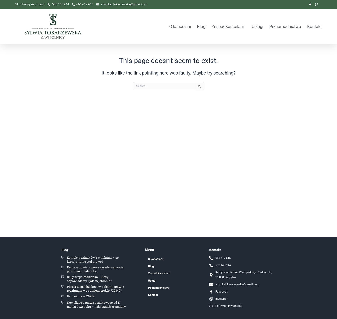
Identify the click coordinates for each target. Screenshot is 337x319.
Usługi (257, 26)
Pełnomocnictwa (285, 26)
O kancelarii (180, 26)
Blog (201, 26)
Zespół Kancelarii (228, 26)
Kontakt (314, 26)
